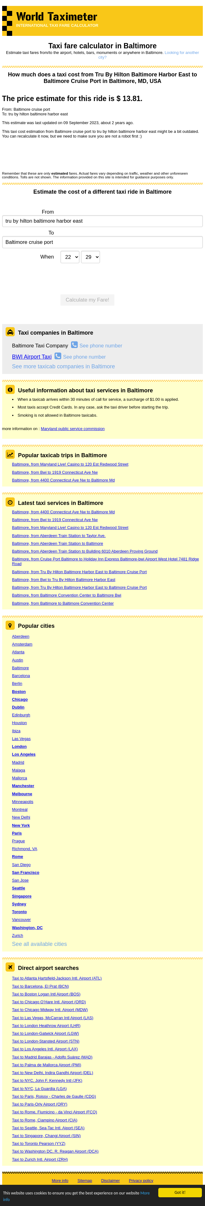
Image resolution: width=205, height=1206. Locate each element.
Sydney (19, 904)
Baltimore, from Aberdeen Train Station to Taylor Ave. (59, 535)
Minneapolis (22, 801)
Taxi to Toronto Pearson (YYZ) (38, 1143)
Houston (19, 722)
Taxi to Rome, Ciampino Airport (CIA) (45, 1120)
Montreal (20, 809)
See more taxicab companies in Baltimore (63, 366)
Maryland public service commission (73, 428)
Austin (17, 660)
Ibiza (16, 731)
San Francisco (25, 872)
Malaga (18, 770)
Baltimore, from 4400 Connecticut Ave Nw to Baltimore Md (63, 480)
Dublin (18, 707)
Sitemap (85, 1180)
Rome (17, 856)
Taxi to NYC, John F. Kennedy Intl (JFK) (47, 1080)
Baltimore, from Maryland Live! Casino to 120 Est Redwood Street (70, 464)
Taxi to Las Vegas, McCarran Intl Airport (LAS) (52, 1017)
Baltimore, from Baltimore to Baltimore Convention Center (63, 603)
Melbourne (22, 794)
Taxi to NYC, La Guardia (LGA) (39, 1088)
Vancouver (21, 919)
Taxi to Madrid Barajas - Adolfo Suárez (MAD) (52, 1057)
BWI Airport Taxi (32, 357)
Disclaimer (110, 1180)
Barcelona (21, 675)
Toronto (19, 911)
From (48, 212)
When (47, 257)
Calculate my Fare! (87, 300)
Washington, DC (27, 927)
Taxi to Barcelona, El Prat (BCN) (40, 986)
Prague (18, 841)
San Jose (20, 880)
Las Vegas (21, 738)
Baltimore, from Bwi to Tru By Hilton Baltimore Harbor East (63, 579)
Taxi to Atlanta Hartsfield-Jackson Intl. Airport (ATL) (57, 978)
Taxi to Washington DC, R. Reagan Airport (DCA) (55, 1151)
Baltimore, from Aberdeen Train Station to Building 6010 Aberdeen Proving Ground (85, 551)
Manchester (23, 785)
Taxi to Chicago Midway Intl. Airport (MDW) (50, 1009)
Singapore (22, 896)
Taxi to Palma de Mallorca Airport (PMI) (46, 1065)
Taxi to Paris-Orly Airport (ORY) (40, 1104)
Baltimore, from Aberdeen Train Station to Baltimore (57, 543)
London (19, 746)
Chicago (20, 699)
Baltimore (20, 668)
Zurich (17, 935)
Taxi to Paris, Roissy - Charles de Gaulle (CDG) (54, 1096)
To (51, 233)
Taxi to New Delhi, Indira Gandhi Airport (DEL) (52, 1072)
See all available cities (39, 944)
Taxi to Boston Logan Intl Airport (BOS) (46, 994)
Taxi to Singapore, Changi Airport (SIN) (46, 1135)
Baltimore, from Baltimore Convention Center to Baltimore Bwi (67, 595)
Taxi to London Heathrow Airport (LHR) (46, 1025)
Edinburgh (21, 715)
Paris (17, 833)
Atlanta (18, 652)
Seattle (18, 888)
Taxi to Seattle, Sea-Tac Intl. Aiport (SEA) (48, 1128)
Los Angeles (24, 754)
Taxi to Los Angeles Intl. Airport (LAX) (45, 1049)
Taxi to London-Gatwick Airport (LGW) (45, 1033)
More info (60, 1180)
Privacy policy (141, 1180)
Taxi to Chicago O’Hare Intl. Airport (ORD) (49, 1002)
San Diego (21, 864)
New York (21, 825)
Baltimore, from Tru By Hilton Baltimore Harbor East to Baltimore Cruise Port (79, 571)
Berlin (17, 683)
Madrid (18, 762)
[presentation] (49, 155)
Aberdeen (21, 636)
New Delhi (21, 817)
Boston (19, 691)
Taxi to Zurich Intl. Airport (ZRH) (40, 1159)
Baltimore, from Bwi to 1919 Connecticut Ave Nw (55, 472)
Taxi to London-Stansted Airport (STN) (45, 1041)
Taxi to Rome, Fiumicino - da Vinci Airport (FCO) (54, 1112)
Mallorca (19, 778)
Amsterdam (22, 644)
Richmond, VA (24, 848)
